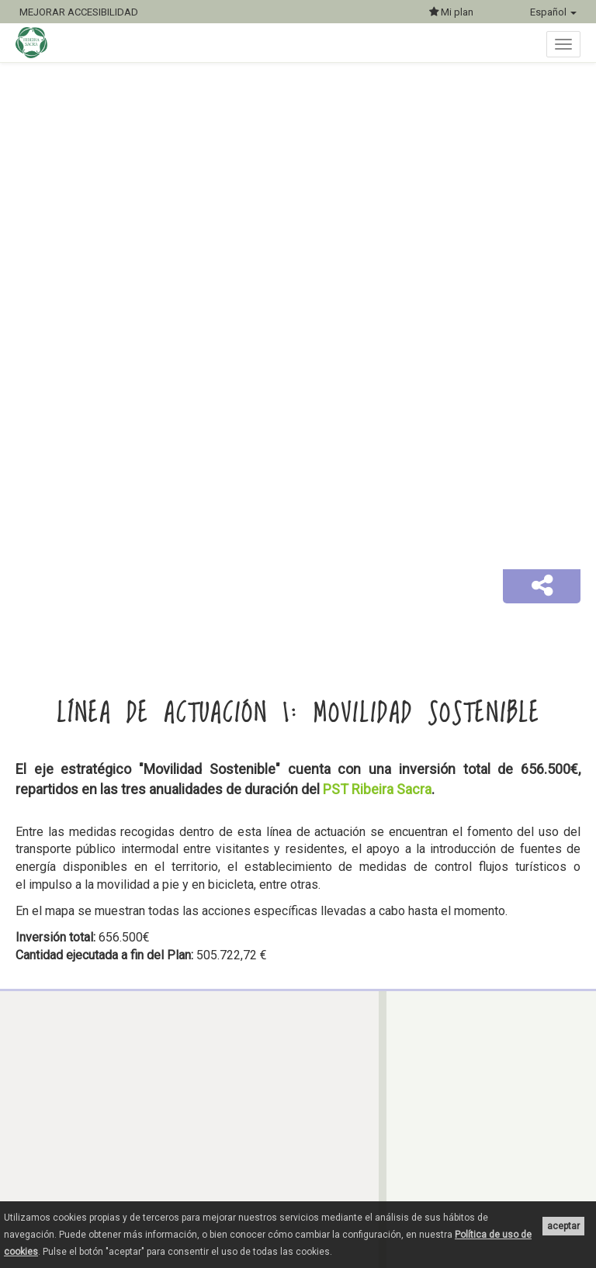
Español (553, 12)
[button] (541, 586)
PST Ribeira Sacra (377, 789)
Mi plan (451, 12)
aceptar (563, 1226)
